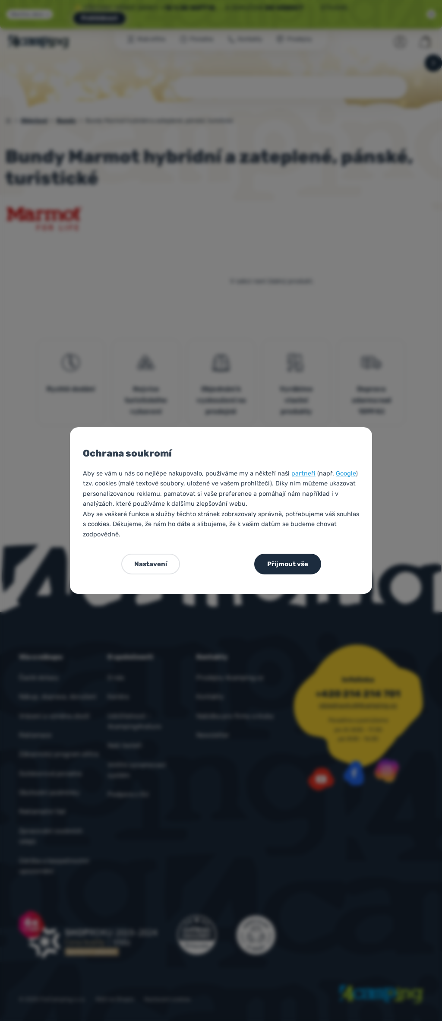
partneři (303, 473)
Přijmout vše (287, 564)
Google (346, 473)
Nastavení (150, 564)
